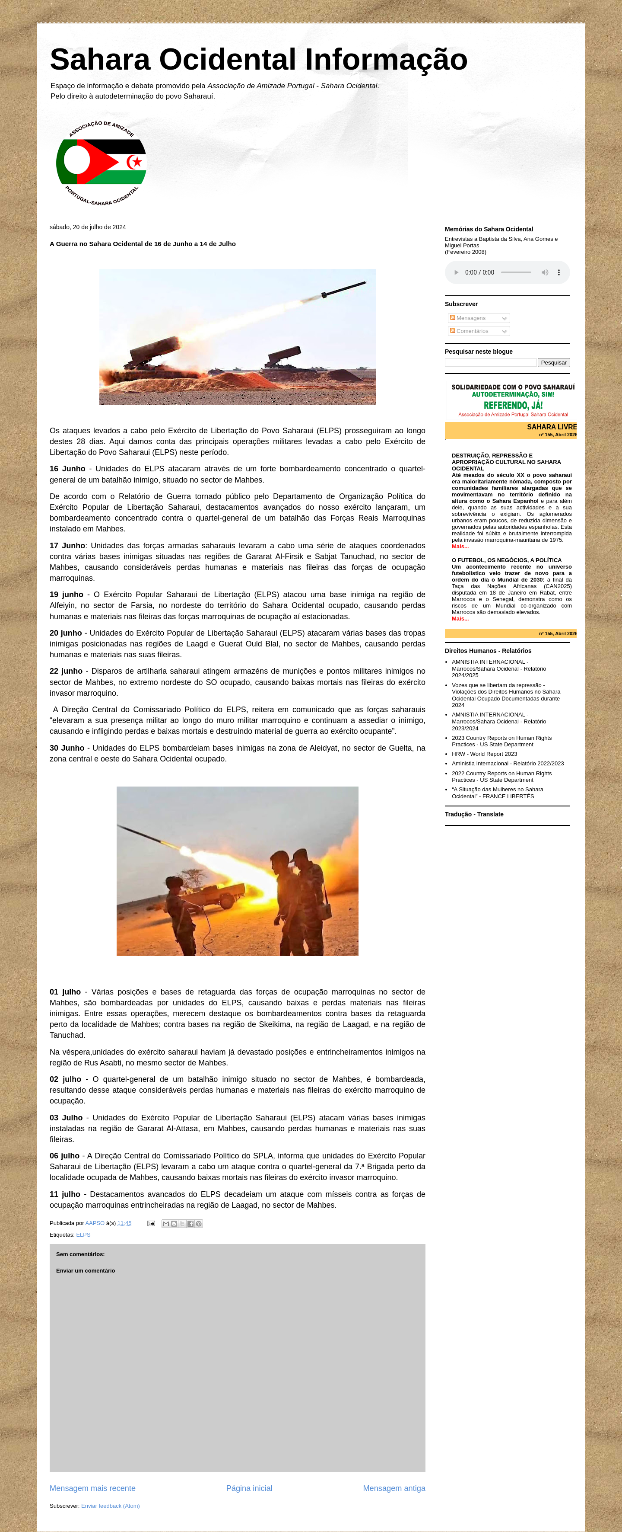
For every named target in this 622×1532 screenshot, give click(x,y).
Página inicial (249, 1488)
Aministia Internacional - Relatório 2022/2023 (508, 763)
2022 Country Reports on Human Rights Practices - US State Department (502, 777)
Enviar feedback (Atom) (110, 1506)
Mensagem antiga (394, 1488)
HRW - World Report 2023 (484, 754)
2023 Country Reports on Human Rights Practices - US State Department (502, 741)
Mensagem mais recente (93, 1488)
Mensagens (468, 318)
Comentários (469, 331)
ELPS (83, 1234)
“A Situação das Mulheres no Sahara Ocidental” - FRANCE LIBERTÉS (497, 793)
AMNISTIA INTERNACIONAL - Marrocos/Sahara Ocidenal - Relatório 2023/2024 (499, 721)
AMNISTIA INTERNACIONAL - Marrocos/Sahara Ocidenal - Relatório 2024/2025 (499, 668)
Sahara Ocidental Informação (259, 59)
